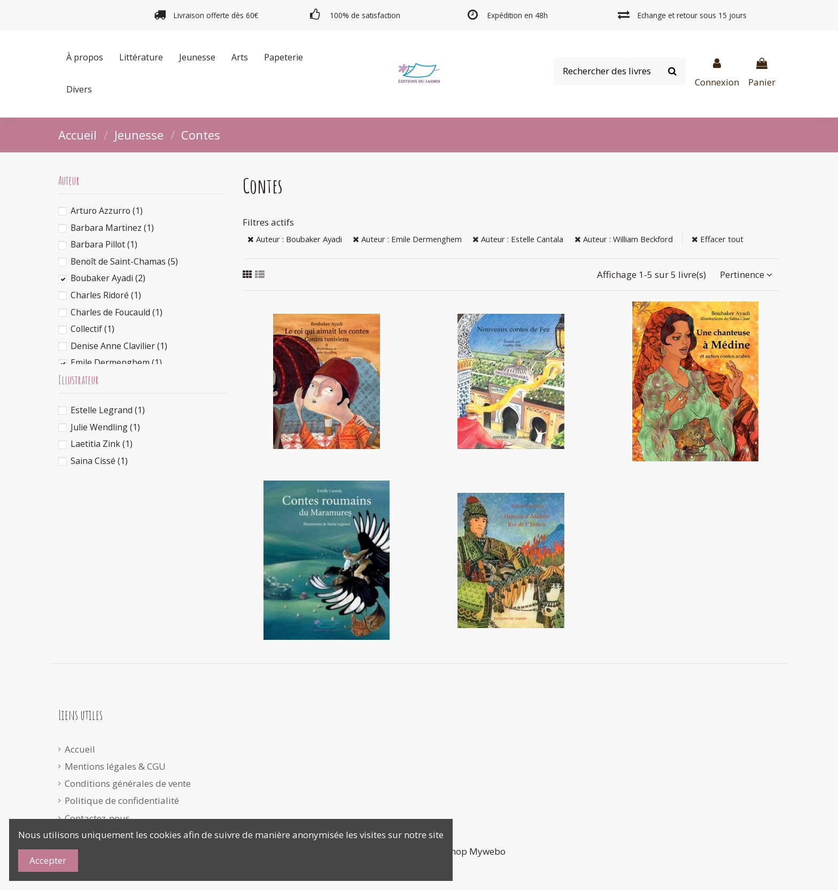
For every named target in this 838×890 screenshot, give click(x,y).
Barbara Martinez (112, 228)
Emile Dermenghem (116, 362)
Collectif (92, 329)
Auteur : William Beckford (624, 239)
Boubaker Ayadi (108, 278)
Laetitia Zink (102, 444)
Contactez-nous (97, 818)
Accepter (47, 860)
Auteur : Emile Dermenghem (407, 239)
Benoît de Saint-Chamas (124, 261)
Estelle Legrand (108, 410)
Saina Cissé (99, 461)
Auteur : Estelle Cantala (517, 239)
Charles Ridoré (106, 295)
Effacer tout (717, 239)
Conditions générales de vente (128, 783)
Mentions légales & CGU (115, 766)
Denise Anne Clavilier (119, 346)
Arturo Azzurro (107, 210)
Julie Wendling (105, 427)
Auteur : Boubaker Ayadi (294, 239)
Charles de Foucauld (116, 312)
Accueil (80, 749)
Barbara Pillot (104, 244)
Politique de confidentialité (122, 800)
